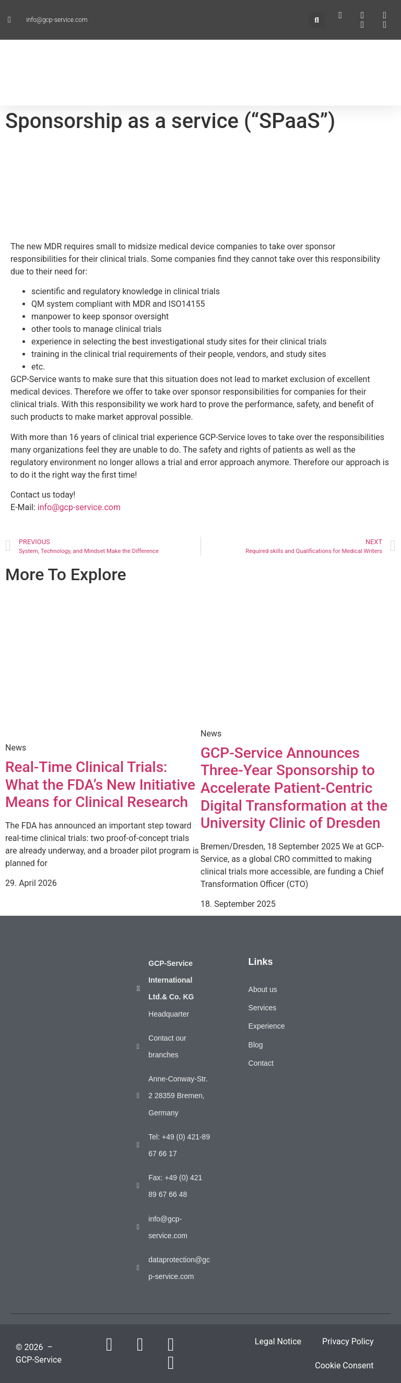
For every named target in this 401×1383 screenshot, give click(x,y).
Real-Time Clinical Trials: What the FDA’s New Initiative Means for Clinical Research (100, 784)
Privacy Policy (348, 1341)
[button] (317, 20)
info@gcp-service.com (79, 507)
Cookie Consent (344, 1365)
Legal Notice (278, 1341)
